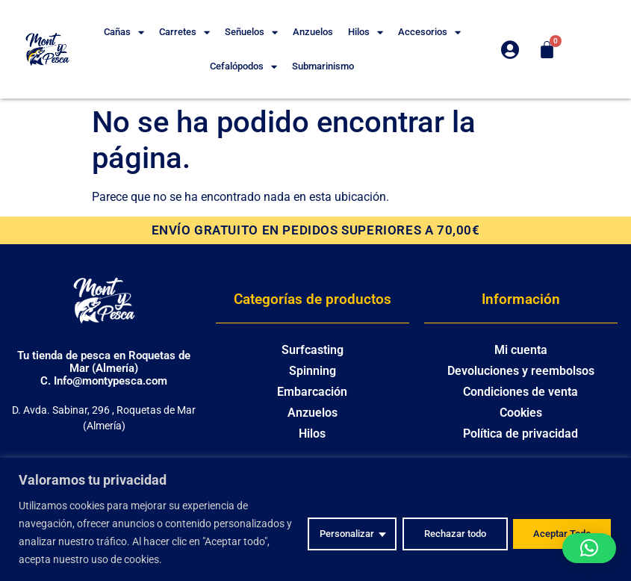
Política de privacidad (520, 433)
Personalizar (329, 532)
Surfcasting (313, 350)
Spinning (312, 371)
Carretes (184, 32)
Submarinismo (323, 66)
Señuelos (251, 32)
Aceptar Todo (559, 532)
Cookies (521, 413)
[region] (315, 519)
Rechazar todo (443, 532)
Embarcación (312, 392)
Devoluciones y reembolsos (520, 371)
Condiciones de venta (520, 392)
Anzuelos (313, 31)
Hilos (365, 32)
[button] (589, 548)
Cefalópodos (243, 67)
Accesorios (429, 32)
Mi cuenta (520, 350)
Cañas (124, 32)
